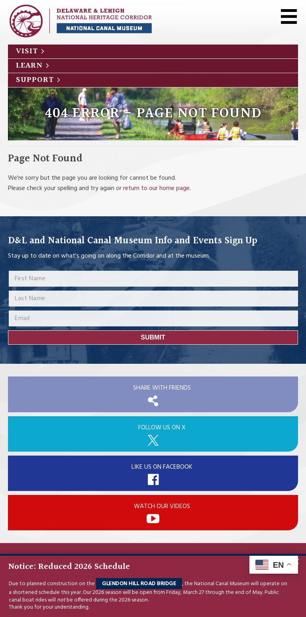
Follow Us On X (162, 428)
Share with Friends (162, 388)
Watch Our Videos (162, 506)
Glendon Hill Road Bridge (139, 583)
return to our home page (156, 188)
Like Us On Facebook (161, 467)
